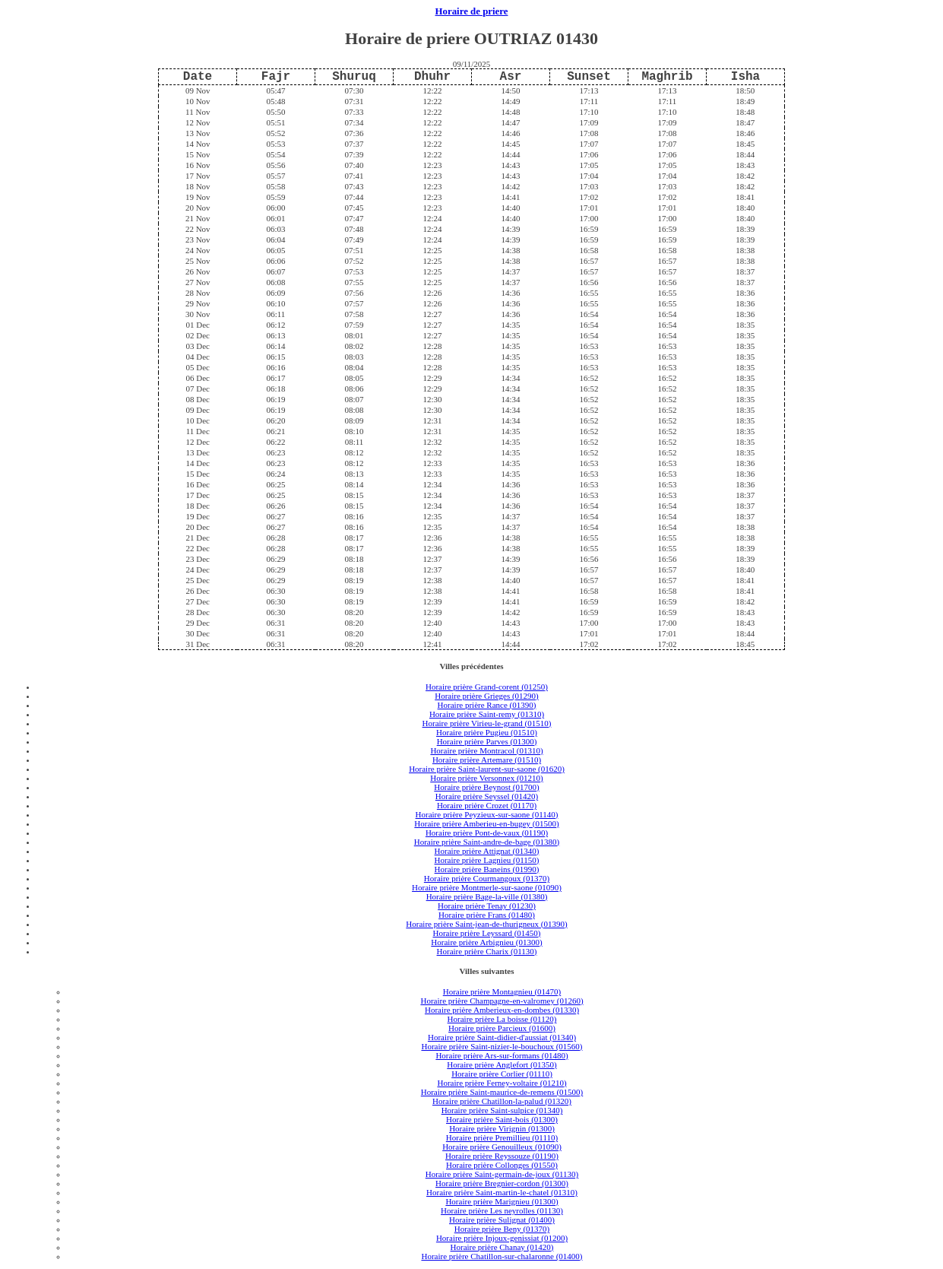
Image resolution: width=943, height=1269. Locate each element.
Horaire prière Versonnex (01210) (486, 777)
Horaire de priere (471, 11)
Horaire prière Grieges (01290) (487, 695)
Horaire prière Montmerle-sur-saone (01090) (487, 887)
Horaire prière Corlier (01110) (501, 1073)
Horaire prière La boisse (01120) (502, 1018)
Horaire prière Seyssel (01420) (486, 796)
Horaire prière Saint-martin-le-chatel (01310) (502, 1192)
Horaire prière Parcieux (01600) (501, 1028)
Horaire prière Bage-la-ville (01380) (487, 896)
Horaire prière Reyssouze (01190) (502, 1155)
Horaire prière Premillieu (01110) (502, 1137)
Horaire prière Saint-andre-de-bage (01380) (487, 841)
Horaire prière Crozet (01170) (486, 805)
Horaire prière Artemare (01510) (486, 759)
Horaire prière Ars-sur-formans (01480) (501, 1055)
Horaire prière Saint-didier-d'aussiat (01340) (502, 1037)
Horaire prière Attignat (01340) (487, 850)
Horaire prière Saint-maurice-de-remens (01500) (502, 1091)
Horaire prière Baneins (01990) (487, 869)
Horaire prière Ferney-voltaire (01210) (501, 1082)
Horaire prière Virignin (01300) (502, 1128)
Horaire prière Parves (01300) (487, 741)
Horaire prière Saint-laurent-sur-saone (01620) (487, 768)
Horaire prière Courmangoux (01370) (486, 878)
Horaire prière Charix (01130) (487, 951)
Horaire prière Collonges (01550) (502, 1164)
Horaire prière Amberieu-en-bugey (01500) (486, 823)
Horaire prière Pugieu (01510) (486, 732)
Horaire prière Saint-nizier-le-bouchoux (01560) (501, 1046)
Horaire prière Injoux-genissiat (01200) (502, 1237)
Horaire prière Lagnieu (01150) (487, 860)
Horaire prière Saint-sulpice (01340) (502, 1110)
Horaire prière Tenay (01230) (487, 905)
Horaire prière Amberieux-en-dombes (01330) (502, 1009)
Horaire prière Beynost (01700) (486, 787)
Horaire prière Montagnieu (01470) (502, 991)
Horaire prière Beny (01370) (502, 1228)
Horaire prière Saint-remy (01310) (486, 714)
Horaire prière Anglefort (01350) (501, 1064)
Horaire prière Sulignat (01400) (502, 1219)
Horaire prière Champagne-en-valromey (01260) (501, 1000)
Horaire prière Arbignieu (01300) (486, 942)
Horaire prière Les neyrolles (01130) (502, 1210)
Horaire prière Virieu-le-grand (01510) (487, 723)
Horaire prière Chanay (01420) (502, 1247)
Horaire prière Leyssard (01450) (486, 932)
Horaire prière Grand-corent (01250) (487, 686)
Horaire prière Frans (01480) (486, 914)
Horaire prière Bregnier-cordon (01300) (501, 1183)
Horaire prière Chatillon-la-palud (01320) (501, 1101)
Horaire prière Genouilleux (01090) (502, 1146)
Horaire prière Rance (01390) (487, 704)
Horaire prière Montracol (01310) (486, 750)
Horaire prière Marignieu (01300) (501, 1201)
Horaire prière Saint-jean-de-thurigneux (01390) (486, 923)
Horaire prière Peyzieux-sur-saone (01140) (487, 814)
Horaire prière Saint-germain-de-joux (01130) (502, 1174)
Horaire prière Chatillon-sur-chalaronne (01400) (501, 1256)
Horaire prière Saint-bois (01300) (502, 1119)
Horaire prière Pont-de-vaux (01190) (487, 832)
